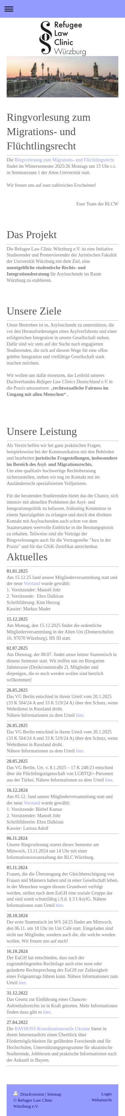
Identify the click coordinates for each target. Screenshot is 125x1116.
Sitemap (54, 1094)
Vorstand (32, 583)
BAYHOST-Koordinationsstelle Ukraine (52, 1028)
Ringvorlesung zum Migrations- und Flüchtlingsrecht (64, 159)
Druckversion (29, 1094)
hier (79, 715)
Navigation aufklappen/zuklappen (62, 9)
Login (106, 1093)
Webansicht (102, 1099)
